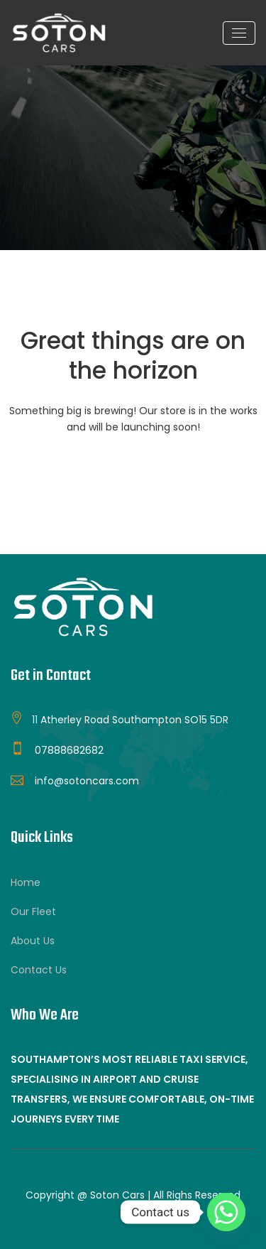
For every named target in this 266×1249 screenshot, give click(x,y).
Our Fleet (33, 911)
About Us (33, 941)
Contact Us (39, 970)
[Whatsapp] (226, 1212)
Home (25, 882)
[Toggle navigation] (239, 33)
